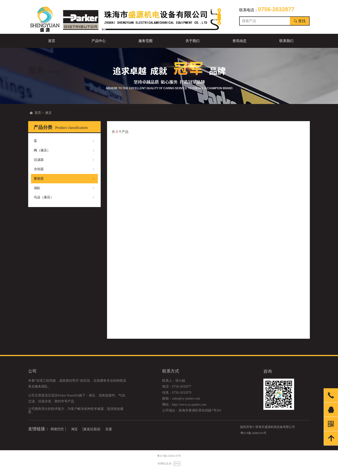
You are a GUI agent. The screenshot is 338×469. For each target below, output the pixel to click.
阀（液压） (64, 150)
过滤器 (64, 160)
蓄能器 (64, 179)
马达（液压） (64, 197)
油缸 (64, 188)
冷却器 (64, 169)
